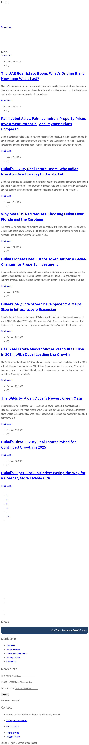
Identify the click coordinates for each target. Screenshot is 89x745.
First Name (6, 676)
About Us (10, 645)
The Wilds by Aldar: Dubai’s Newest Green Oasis (42, 398)
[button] (44, 2)
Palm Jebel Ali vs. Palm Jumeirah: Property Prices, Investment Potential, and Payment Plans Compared (44, 123)
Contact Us (11, 661)
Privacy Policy (13, 657)
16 (7, 516)
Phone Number (8, 682)
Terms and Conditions (16, 653)
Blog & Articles (13, 649)
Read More (6, 100)
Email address (7, 688)
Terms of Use (12, 733)
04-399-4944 (12, 726)
